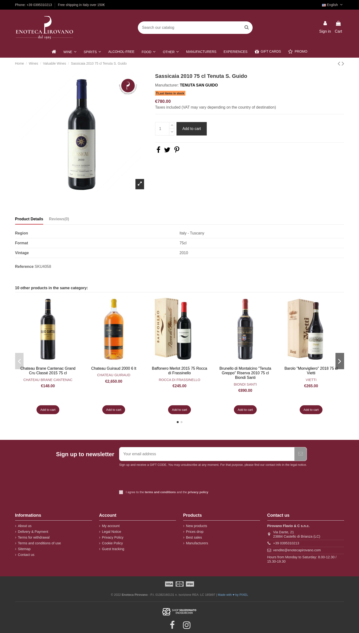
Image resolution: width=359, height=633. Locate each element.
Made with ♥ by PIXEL (233, 594)
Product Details (29, 219)
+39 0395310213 (286, 543)
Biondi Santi (245, 384)
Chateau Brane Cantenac (47, 380)
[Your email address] (206, 454)
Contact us (26, 555)
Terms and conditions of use (39, 543)
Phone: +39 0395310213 (34, 5)
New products (196, 526)
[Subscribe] (300, 454)
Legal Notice (111, 532)
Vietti (311, 380)
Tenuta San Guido (199, 85)
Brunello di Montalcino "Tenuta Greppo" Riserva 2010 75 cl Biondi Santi (245, 373)
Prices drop (195, 532)
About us (25, 526)
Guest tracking (113, 549)
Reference (24, 266)
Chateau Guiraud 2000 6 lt (113, 368)
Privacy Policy (113, 537)
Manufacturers (197, 543)
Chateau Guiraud (113, 375)
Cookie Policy (112, 543)
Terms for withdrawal (34, 537)
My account (111, 526)
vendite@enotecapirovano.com (297, 550)
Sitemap (24, 549)
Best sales (194, 537)
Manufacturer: (167, 85)
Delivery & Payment (33, 532)
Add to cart (191, 129)
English (333, 5)
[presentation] (159, 479)
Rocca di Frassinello (179, 380)
